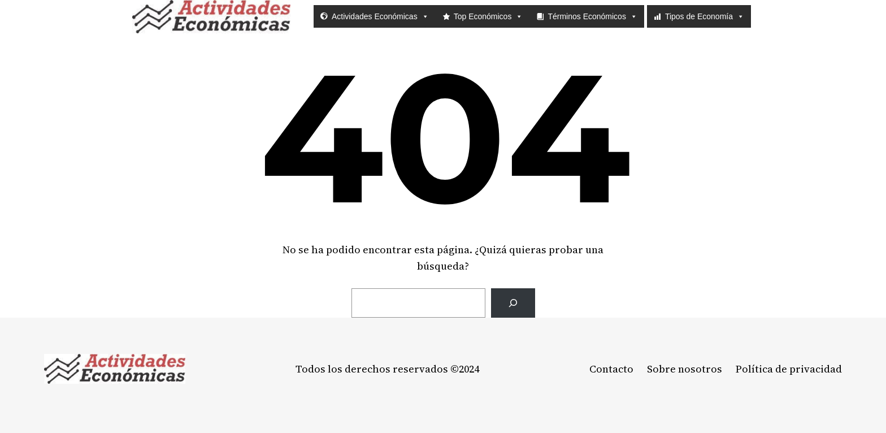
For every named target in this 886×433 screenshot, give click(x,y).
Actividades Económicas (380, 16)
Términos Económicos (592, 16)
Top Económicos (488, 16)
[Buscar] (513, 303)
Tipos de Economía (704, 16)
